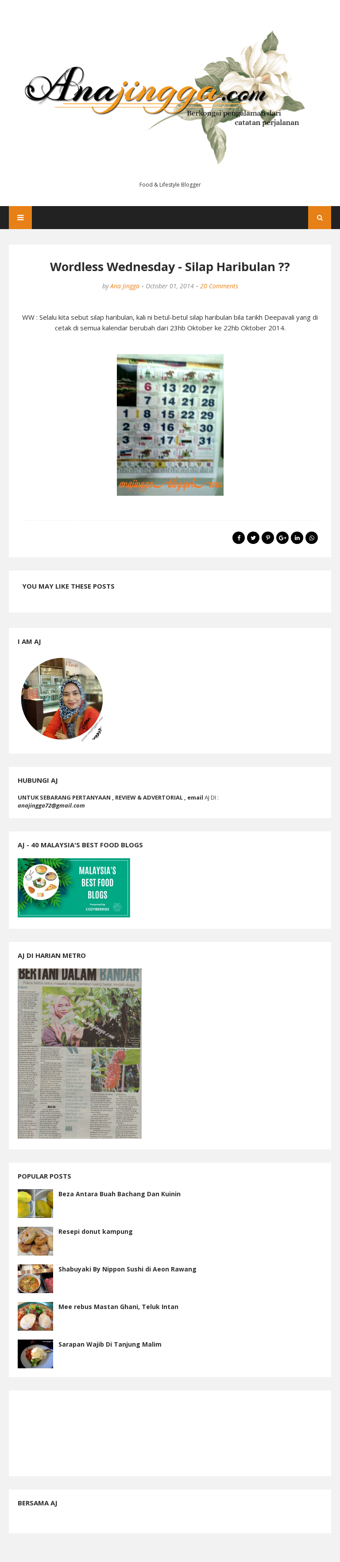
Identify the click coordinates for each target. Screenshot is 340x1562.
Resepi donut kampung (95, 1231)
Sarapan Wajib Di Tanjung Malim (110, 1344)
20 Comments (219, 286)
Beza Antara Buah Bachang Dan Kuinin (119, 1194)
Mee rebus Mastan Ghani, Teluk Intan (118, 1306)
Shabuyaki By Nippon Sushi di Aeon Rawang (127, 1269)
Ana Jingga (124, 286)
